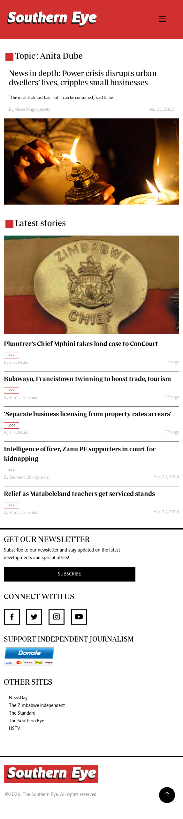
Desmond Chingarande (29, 478)
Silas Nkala (18, 363)
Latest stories (40, 223)
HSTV (14, 728)
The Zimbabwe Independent (37, 705)
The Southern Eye (26, 721)
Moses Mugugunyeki (32, 110)
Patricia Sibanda (23, 398)
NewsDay (18, 698)
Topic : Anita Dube (49, 55)
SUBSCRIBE (69, 574)
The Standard (22, 713)
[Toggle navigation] (162, 19)
